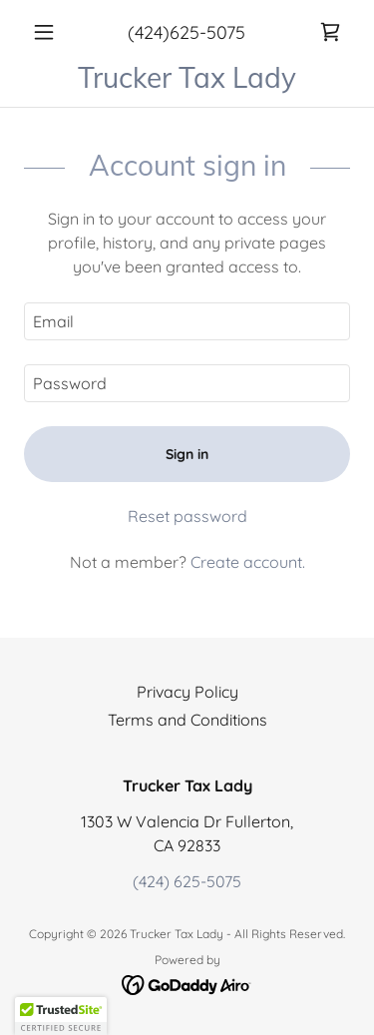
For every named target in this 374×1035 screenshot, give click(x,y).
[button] (48, 32)
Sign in (187, 454)
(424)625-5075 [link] (186, 32)
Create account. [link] (247, 562)
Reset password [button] (187, 516)
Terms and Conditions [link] (187, 720)
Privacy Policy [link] (187, 692)
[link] (330, 32)
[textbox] (187, 321)
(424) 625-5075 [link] (187, 881)
